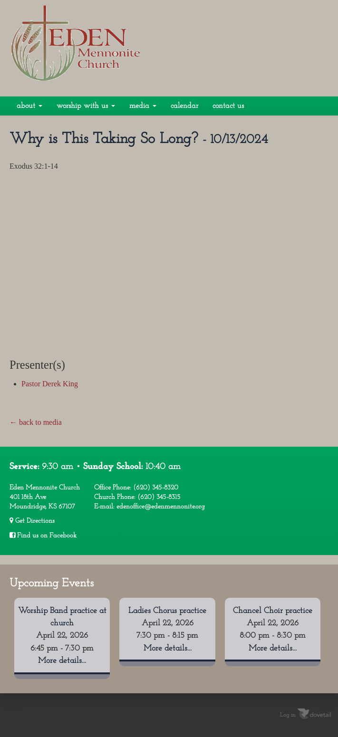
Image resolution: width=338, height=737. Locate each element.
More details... (62, 661)
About (29, 106)
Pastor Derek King (49, 384)
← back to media (36, 422)
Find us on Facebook (43, 535)
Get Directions (32, 521)
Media (142, 106)
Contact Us (228, 106)
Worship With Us (86, 106)
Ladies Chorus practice (167, 611)
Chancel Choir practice (272, 611)
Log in (288, 715)
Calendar (184, 106)
